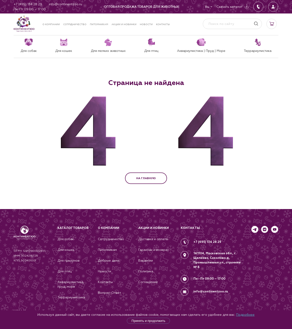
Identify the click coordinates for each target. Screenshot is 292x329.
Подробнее (245, 314)
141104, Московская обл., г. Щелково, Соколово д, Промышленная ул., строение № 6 (217, 260)
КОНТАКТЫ (190, 228)
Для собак (65, 239)
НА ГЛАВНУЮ (146, 178)
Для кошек (65, 250)
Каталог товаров (73, 228)
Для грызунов (68, 260)
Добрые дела (109, 260)
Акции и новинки (124, 24)
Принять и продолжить (148, 321)
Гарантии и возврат (153, 250)
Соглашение (148, 282)
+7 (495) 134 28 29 (207, 242)
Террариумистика (71, 297)
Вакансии (145, 260)
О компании (51, 24)
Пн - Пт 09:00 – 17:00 (209, 279)
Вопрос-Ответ (109, 293)
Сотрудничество (74, 24)
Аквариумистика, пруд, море (70, 284)
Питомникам (99, 24)
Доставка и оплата (153, 239)
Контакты (163, 24)
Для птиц (64, 271)
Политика (145, 271)
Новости (146, 24)
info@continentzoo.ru (210, 291)
